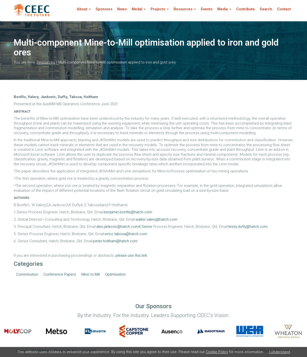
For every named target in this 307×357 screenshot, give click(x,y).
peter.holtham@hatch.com (115, 241)
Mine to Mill (90, 274)
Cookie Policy (217, 352)
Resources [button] (185, 9)
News (122, 9)
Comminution (27, 274)
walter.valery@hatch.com (156, 219)
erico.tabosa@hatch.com (126, 234)
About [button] (84, 9)
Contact (284, 9)
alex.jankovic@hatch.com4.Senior (124, 226)
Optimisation (115, 274)
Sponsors (104, 9)
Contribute (245, 9)
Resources (46, 62)
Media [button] (224, 9)
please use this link (131, 255)
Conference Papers (59, 274)
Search (266, 9)
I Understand (279, 352)
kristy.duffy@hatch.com (248, 226)
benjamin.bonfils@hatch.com (128, 212)
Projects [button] (160, 9)
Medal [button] (139, 9)
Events (206, 9)
